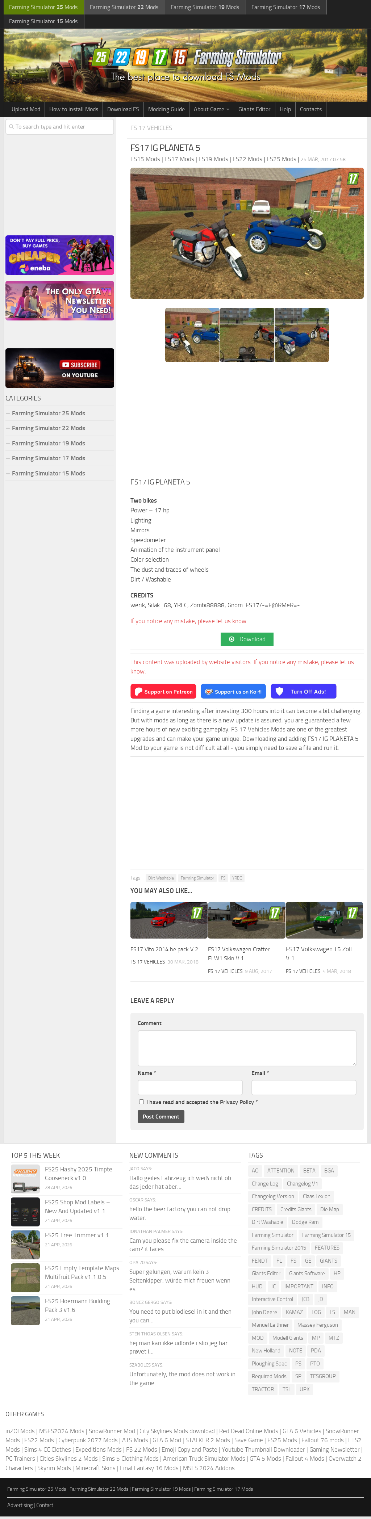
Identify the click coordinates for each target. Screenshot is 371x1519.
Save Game (248, 1442)
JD (320, 1301)
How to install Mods (73, 111)
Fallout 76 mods (322, 1442)
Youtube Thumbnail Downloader (263, 1452)
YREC (237, 880)
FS (223, 880)
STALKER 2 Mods (208, 1442)
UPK (304, 1392)
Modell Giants (287, 1340)
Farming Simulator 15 (326, 1237)
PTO (315, 1366)
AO (255, 1173)
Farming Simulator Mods (42, 7)
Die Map (329, 1212)
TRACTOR (263, 1392)
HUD (257, 1289)
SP (298, 1379)
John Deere (264, 1315)
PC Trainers (20, 1461)
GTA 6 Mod (167, 1442)
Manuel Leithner (270, 1327)
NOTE (295, 1353)
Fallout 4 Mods (304, 1461)
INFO (328, 1289)
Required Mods (269, 1379)
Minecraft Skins (95, 1470)
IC (273, 1289)
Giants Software (307, 1276)
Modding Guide (166, 111)
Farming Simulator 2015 (279, 1250)
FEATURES (327, 1250)
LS (332, 1315)
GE (308, 1263)
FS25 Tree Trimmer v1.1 (77, 1237)
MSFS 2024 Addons (209, 1470)
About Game (209, 111)
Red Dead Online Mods (248, 1433)
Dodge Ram (305, 1224)
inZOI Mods (20, 1433)
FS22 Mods (39, 1442)
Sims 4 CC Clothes (47, 1452)
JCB (305, 1301)
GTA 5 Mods (265, 1461)
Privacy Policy (237, 1104)
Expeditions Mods (98, 1452)
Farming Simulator (197, 880)
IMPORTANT (298, 1289)
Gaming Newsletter (334, 1452)
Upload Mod (26, 111)
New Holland (266, 1353)
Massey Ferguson (317, 1327)
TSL (287, 1392)
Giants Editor (254, 111)
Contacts (311, 111)
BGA (329, 1173)
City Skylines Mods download (177, 1433)
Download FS (123, 111)
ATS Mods (135, 1442)
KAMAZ (294, 1315)
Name (147, 1075)
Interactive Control (272, 1301)
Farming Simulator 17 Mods (48, 459)
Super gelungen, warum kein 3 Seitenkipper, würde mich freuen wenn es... (179, 1283)
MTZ (334, 1340)
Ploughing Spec (269, 1366)
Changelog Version (273, 1199)
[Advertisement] (247, 424)
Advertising (20, 1508)
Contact (44, 1508)
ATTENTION (281, 1173)
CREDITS (262, 1212)
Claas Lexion (316, 1199)
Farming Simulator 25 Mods (48, 415)
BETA (309, 1173)
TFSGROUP (323, 1379)
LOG (316, 1315)
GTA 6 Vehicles (302, 1433)
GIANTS (328, 1263)
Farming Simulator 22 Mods (48, 429)
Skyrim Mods (54, 1470)
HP (337, 1276)
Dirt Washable (161, 880)
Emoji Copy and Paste (189, 1452)
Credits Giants (296, 1212)
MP (316, 1340)
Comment (150, 1025)
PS (298, 1366)
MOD (258, 1340)
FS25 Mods (282, 1442)
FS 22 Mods (141, 1452)
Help (285, 111)
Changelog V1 (302, 1186)
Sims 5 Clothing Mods (130, 1461)
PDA (316, 1353)
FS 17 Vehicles (153, 129)
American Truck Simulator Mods (204, 1461)
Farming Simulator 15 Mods (48, 475)
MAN (349, 1315)
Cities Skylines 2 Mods (68, 1461)
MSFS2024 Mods (61, 1433)
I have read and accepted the (198, 1104)
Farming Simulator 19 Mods (48, 445)
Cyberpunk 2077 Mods (88, 1442)
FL (279, 1263)
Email (260, 1075)
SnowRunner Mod (112, 1433)
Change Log (265, 1186)
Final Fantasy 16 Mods (149, 1470)
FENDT (260, 1263)
